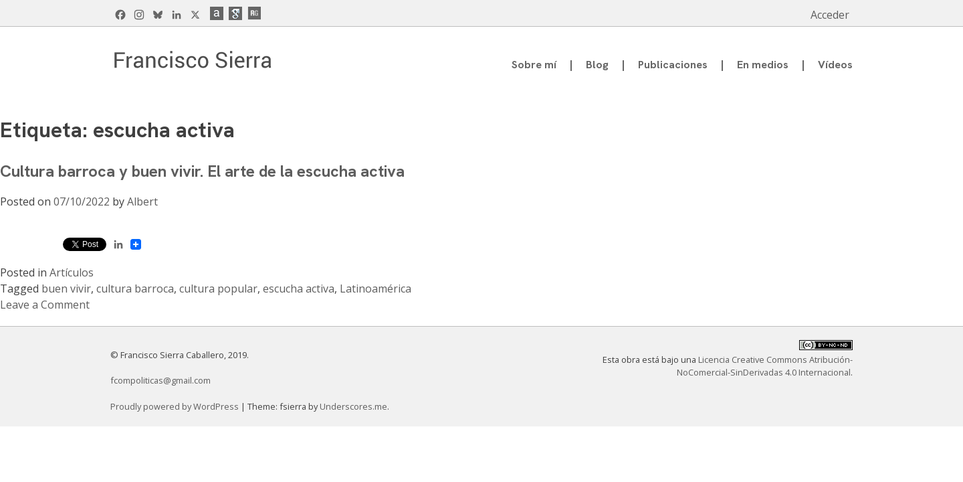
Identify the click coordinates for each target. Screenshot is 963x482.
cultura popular (218, 288)
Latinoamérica (375, 288)
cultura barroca (135, 288)
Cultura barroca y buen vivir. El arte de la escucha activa (202, 171)
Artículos (71, 272)
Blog (597, 65)
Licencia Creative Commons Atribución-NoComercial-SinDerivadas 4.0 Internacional (765, 365)
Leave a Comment (45, 304)
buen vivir (66, 288)
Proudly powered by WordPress (175, 406)
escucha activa (298, 288)
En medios (762, 65)
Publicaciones (673, 65)
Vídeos (835, 65)
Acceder (830, 14)
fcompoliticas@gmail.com (160, 380)
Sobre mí (534, 65)
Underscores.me (353, 406)
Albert (142, 201)
